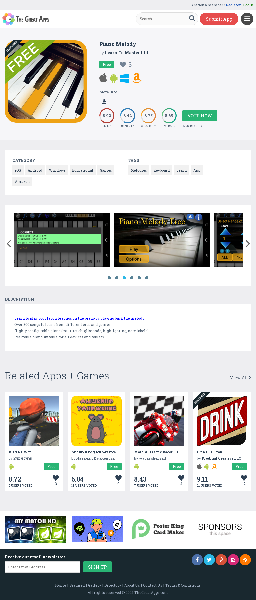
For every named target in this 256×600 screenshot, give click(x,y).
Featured (77, 585)
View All (240, 377)
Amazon (22, 181)
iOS (18, 170)
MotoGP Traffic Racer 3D (156, 452)
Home (60, 585)
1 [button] (109, 277)
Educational (83, 170)
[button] (9, 242)
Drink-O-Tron (209, 452)
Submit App (219, 19)
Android (35, 170)
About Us (132, 585)
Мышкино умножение (94, 452)
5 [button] (139, 277)
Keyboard (162, 170)
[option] (62, 241)
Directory (112, 585)
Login (248, 5)
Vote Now (200, 116)
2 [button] (116, 277)
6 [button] (146, 277)
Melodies (138, 170)
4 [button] (131, 277)
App (197, 170)
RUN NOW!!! (20, 452)
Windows (57, 170)
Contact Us (152, 585)
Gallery (94, 585)
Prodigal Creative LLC (221, 458)
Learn (181, 170)
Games (106, 170)
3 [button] (124, 277)
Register (233, 5)
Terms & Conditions (183, 585)
